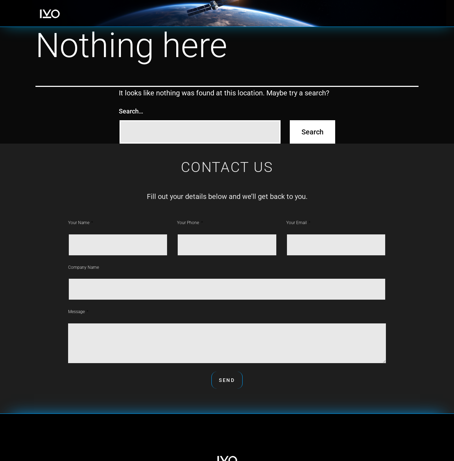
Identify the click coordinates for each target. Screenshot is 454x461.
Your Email (297, 222)
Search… (131, 111)
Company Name (83, 267)
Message (77, 311)
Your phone (188, 222)
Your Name (79, 222)
